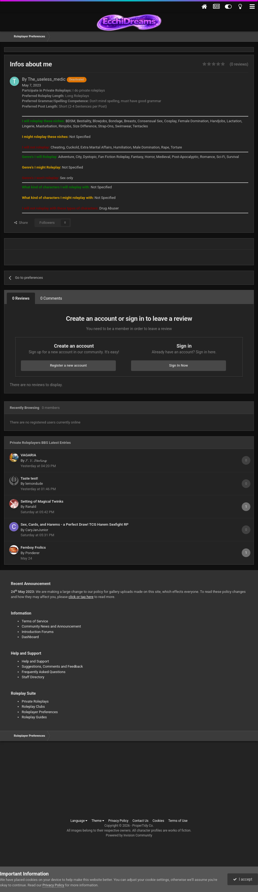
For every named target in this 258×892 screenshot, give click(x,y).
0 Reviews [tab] (21, 298)
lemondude (34, 483)
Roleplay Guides (34, 717)
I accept (242, 879)
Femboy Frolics (33, 547)
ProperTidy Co (142, 826)
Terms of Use (177, 821)
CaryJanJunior (36, 530)
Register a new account (68, 365)
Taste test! (29, 478)
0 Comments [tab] (51, 298)
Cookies (158, 821)
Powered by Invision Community (129, 835)
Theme (97, 821)
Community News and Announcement (51, 626)
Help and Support (35, 661)
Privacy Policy (118, 821)
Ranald (30, 507)
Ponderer (32, 553)
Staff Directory (33, 677)
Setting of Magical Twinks (42, 501)
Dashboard (30, 637)
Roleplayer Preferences (40, 712)
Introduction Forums (37, 632)
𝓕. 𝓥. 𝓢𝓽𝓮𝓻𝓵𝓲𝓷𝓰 (35, 460)
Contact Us (140, 821)
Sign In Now (178, 365)
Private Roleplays (35, 701)
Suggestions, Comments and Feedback (52, 666)
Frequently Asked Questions (43, 672)
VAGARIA (28, 455)
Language (79, 821)
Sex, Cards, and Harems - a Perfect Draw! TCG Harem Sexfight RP (75, 524)
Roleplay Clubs (33, 706)
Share (21, 223)
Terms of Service (35, 621)
